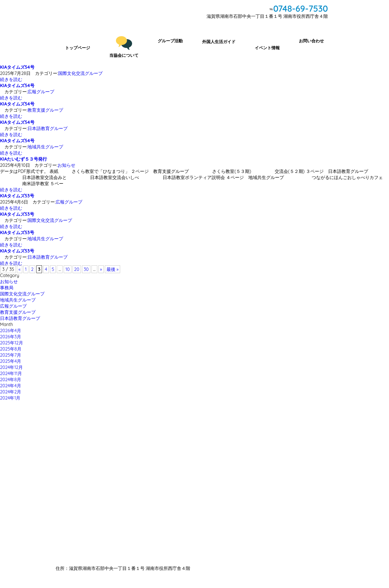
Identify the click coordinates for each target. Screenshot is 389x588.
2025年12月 (11, 343)
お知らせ (66, 165)
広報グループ (41, 91)
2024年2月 (10, 392)
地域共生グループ (45, 147)
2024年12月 (11, 367)
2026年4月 (10, 330)
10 (67, 269)
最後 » (112, 269)
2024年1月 (10, 398)
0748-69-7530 (300, 8)
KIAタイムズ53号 (17, 196)
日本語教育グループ (48, 128)
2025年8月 (10, 349)
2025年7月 (10, 355)
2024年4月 (10, 385)
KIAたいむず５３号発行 (23, 159)
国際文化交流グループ (80, 73)
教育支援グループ (45, 110)
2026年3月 (10, 336)
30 (86, 269)
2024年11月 (11, 373)
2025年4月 (10, 361)
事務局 (6, 287)
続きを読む (11, 79)
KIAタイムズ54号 (17, 67)
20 (76, 269)
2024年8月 (10, 379)
